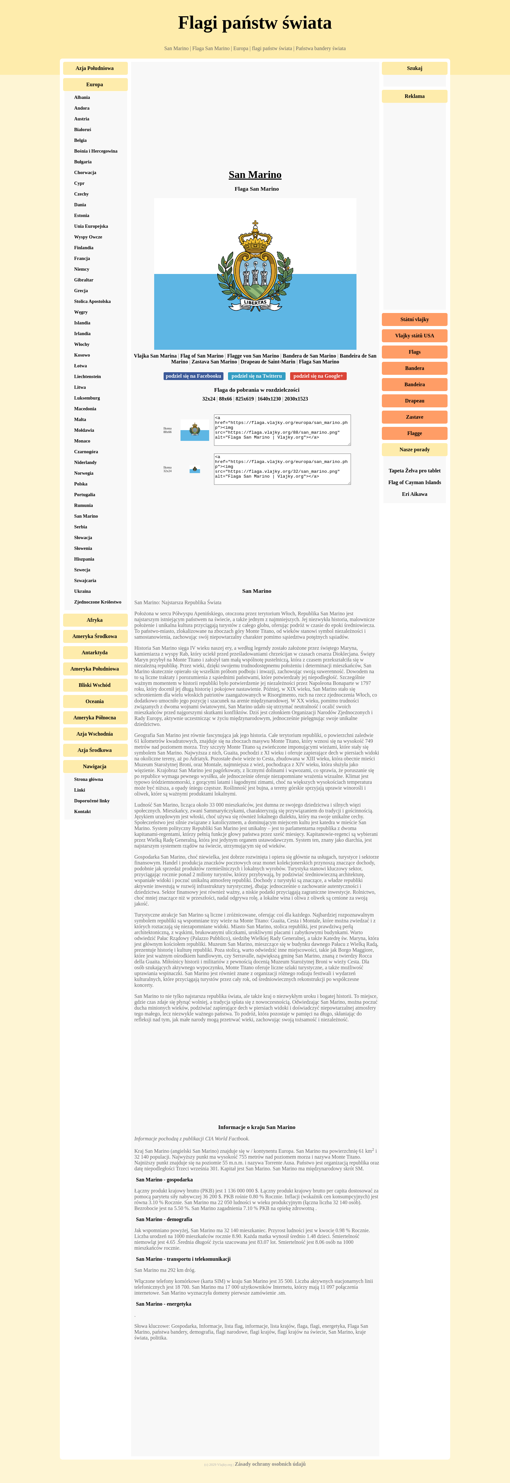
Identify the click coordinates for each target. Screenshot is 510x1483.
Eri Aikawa (414, 494)
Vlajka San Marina (155, 356)
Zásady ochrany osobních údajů (270, 1475)
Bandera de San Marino (309, 356)
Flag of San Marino (201, 356)
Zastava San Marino (214, 361)
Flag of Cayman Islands (414, 482)
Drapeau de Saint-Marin (268, 361)
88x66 (225, 398)
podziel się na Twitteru (257, 376)
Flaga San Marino (319, 361)
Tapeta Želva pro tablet (415, 470)
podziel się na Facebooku (193, 376)
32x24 (208, 398)
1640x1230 (269, 398)
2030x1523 (296, 398)
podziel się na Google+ (318, 376)
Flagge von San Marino (253, 356)
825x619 (245, 398)
